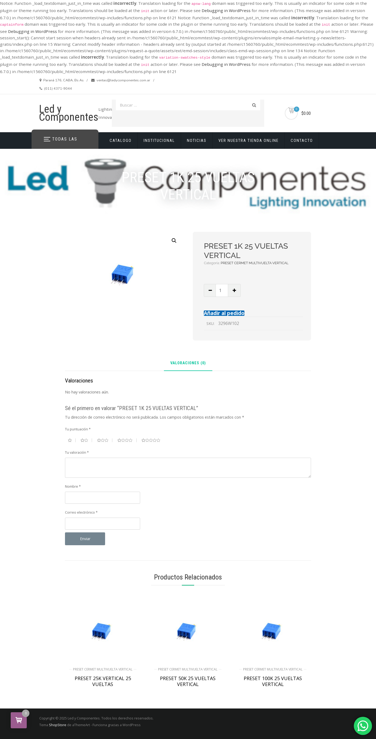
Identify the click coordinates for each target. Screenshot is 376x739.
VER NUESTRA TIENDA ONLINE (248, 140)
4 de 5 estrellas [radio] (127, 440)
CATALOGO (121, 140)
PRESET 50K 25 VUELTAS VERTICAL (188, 681)
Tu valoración (77, 452)
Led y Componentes (68, 113)
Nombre (73, 486)
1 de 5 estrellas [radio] (72, 440)
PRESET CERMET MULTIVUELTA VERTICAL (255, 263)
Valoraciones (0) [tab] (188, 363)
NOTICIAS (196, 140)
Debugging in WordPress (226, 10)
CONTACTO (302, 140)
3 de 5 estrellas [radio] (105, 440)
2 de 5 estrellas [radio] (86, 440)
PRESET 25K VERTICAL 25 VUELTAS (103, 681)
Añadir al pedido (224, 313)
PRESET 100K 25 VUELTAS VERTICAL (273, 681)
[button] (174, 240)
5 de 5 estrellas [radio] (152, 440)
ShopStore (57, 724)
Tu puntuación (78, 429)
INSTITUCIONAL (159, 140)
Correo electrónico (81, 512)
